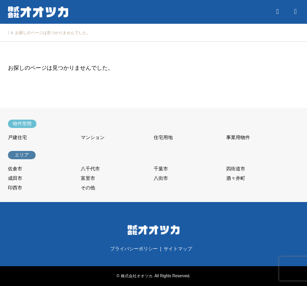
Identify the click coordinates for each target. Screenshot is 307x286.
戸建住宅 (17, 137)
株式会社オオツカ (137, 276)
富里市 (88, 178)
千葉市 (161, 169)
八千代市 (90, 169)
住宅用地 (163, 137)
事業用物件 (238, 137)
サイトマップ (178, 249)
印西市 (15, 188)
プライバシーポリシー (134, 249)
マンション (93, 137)
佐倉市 (15, 169)
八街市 (161, 178)
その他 (88, 188)
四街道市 (235, 169)
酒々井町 (235, 178)
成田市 (15, 178)
